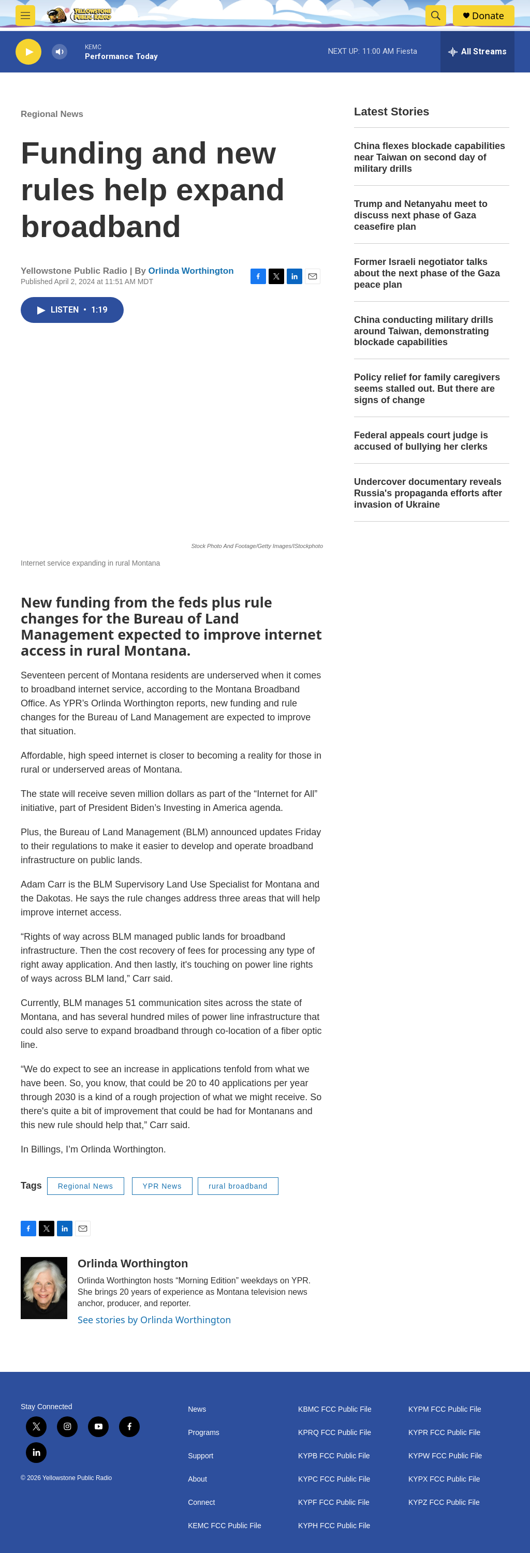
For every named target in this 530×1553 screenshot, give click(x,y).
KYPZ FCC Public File (444, 1502)
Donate (488, 15)
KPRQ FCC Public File (334, 1433)
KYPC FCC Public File (334, 1479)
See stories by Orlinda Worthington (154, 1319)
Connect (201, 1502)
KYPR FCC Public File (444, 1433)
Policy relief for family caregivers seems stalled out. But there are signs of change (427, 388)
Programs (203, 1433)
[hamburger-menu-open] (25, 15)
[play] (28, 52)
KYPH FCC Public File (334, 1526)
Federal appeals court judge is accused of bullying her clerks (421, 441)
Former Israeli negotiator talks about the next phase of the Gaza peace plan (427, 273)
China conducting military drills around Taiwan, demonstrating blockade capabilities (423, 331)
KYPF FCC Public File (334, 1502)
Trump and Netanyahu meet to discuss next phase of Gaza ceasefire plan (421, 215)
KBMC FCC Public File (335, 1409)
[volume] (59, 52)
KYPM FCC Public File (444, 1409)
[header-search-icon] (435, 15)
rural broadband (238, 1186)
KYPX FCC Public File (444, 1479)
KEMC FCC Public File (224, 1526)
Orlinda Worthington (191, 271)
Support (200, 1456)
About (197, 1479)
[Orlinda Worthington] (44, 1288)
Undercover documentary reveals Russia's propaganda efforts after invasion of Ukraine (428, 493)
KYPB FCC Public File (334, 1456)
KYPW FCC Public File (445, 1456)
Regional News (52, 114)
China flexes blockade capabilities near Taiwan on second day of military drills (429, 157)
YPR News (162, 1186)
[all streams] (477, 51)
